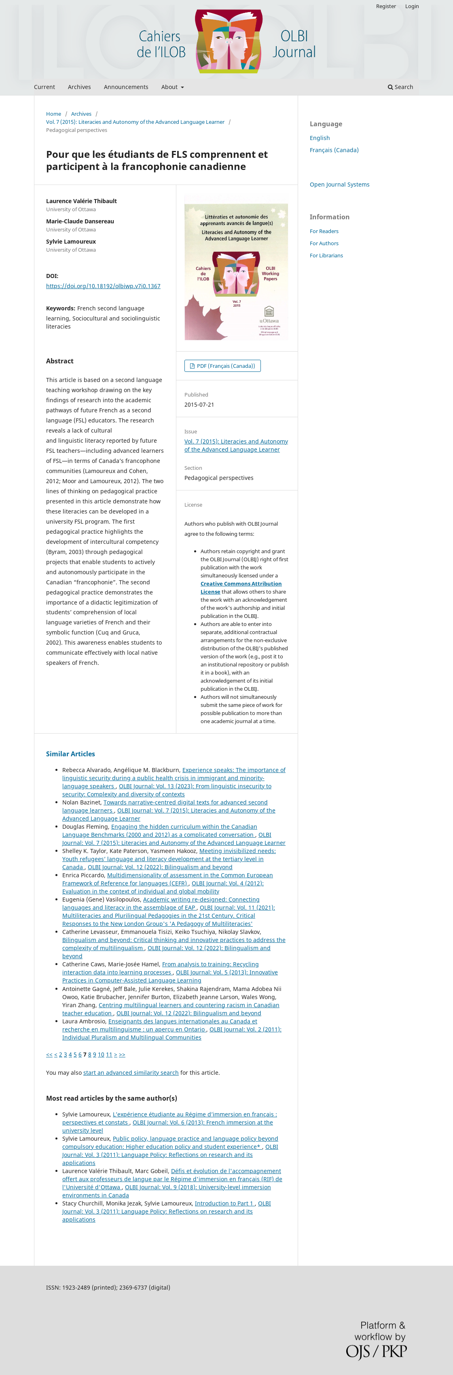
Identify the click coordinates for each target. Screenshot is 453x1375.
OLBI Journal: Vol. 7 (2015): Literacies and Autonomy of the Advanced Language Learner (174, 839)
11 (109, 1054)
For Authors (324, 243)
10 (101, 1054)
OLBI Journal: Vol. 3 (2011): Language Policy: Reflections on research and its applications (170, 1155)
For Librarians (326, 255)
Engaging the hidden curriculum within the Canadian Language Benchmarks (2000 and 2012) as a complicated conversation (159, 830)
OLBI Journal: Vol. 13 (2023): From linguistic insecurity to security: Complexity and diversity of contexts (166, 790)
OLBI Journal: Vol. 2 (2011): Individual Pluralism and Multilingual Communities (172, 1033)
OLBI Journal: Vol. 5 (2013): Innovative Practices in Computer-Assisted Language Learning (170, 976)
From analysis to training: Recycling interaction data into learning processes (160, 968)
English (320, 138)
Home (53, 113)
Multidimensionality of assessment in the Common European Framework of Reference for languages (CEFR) (167, 879)
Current (44, 87)
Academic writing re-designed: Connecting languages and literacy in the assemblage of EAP (161, 903)
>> (122, 1054)
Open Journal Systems (340, 184)
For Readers (324, 231)
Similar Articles (70, 753)
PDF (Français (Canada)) (225, 365)
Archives (79, 87)
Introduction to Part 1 (225, 1203)
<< (49, 1054)
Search (400, 87)
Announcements (126, 87)
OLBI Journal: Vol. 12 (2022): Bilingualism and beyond (160, 867)
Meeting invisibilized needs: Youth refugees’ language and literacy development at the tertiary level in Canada (169, 859)
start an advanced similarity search (131, 1072)
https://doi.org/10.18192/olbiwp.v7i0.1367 (103, 286)
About (170, 87)
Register (386, 6)
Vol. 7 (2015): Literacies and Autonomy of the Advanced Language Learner (135, 121)
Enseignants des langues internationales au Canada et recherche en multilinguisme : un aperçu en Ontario (159, 1025)
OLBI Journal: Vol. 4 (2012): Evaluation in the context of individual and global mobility (163, 887)
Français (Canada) (334, 150)
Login (412, 6)
